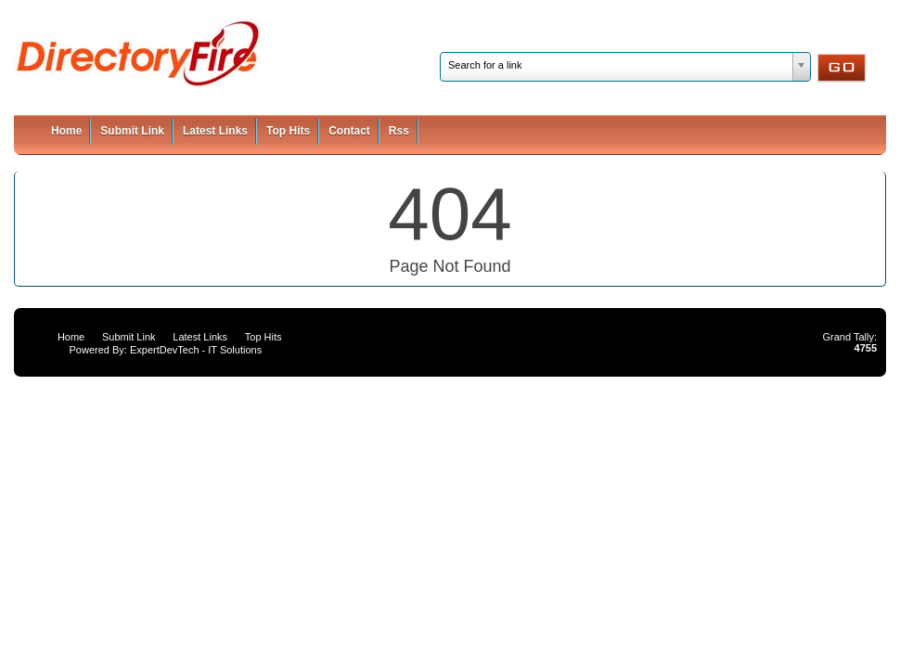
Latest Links (215, 130)
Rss (399, 130)
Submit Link (132, 130)
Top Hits (288, 130)
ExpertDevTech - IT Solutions (196, 349)
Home (66, 130)
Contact (349, 130)
